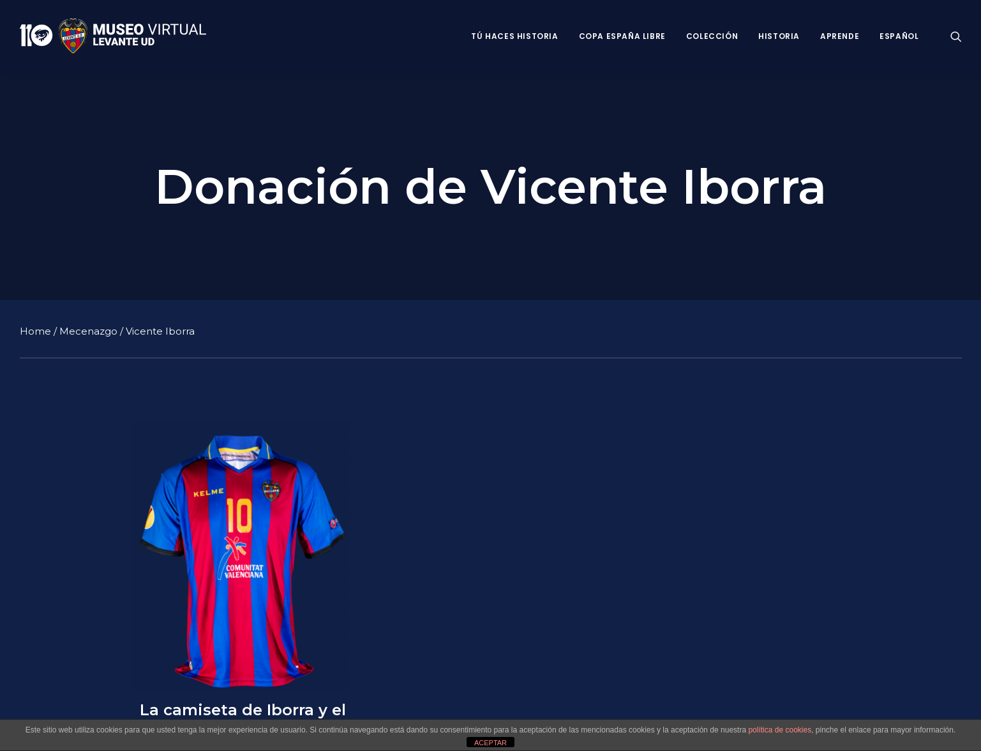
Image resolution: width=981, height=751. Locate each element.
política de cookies (779, 729)
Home (35, 330)
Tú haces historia (514, 36)
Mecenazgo (88, 330)
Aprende (839, 36)
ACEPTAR (490, 743)
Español (899, 36)
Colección (712, 36)
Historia (779, 36)
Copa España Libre (622, 36)
